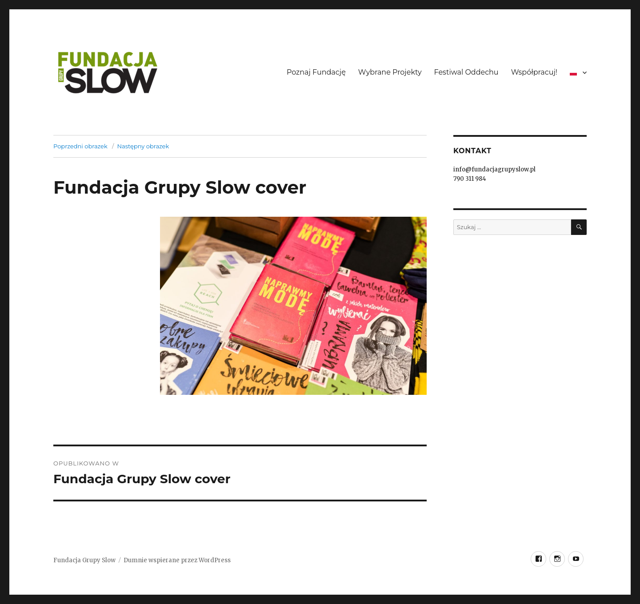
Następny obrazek (143, 146)
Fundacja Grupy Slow (84, 560)
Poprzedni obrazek (80, 146)
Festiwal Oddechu (466, 72)
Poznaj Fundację (316, 72)
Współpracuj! (534, 72)
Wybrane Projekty (390, 72)
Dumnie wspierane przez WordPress (177, 560)
